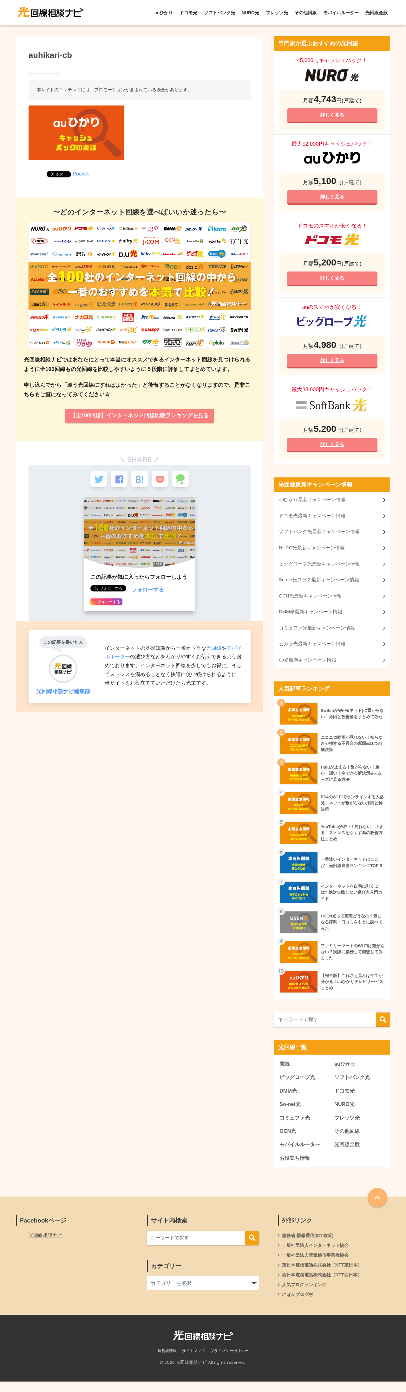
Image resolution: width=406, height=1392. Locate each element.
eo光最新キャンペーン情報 (308, 666)
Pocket (81, 174)
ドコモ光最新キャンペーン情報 (312, 519)
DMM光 (288, 1098)
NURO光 (250, 12)
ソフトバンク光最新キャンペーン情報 (319, 536)
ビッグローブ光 (298, 1084)
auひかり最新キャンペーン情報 (312, 503)
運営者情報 (167, 1361)
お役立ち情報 (295, 1166)
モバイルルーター (341, 12)
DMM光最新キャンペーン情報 (311, 617)
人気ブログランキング (306, 1294)
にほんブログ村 (298, 1304)
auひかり (163, 12)
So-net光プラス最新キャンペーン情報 (319, 584)
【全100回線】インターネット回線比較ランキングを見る (139, 416)
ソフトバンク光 (219, 12)
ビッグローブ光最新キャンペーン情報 (319, 568)
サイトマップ (193, 1361)
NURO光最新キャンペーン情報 (312, 552)
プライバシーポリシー (229, 1361)
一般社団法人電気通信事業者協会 (317, 1264)
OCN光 (288, 1139)
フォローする (148, 593)
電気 (284, 1070)
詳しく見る (332, 115)
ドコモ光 (188, 12)
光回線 (213, 651)
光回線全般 (376, 12)
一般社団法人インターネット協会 (317, 1254)
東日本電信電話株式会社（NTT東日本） (324, 1274)
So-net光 (290, 1111)
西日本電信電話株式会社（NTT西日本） (324, 1284)
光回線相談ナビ (46, 1244)
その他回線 (305, 12)
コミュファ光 (295, 1125)
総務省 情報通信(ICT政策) (309, 1244)
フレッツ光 (277, 12)
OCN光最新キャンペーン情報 (310, 600)
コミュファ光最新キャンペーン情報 (317, 633)
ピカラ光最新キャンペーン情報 (312, 649)
